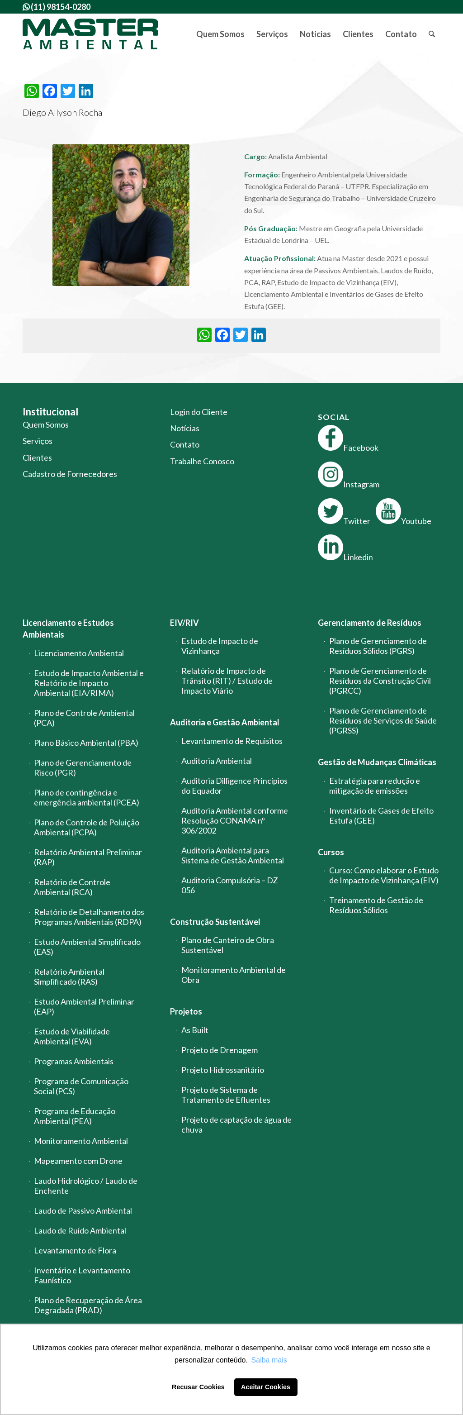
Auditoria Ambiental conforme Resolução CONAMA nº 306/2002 (234, 820)
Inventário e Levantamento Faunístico (82, 1275)
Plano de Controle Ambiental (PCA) (84, 718)
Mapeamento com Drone (78, 1161)
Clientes (37, 457)
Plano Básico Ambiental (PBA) (86, 743)
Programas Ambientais (73, 1061)
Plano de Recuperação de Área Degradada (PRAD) (88, 1305)
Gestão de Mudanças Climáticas (377, 762)
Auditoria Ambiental (216, 761)
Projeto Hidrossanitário (222, 1070)
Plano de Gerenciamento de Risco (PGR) (83, 767)
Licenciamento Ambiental (79, 653)
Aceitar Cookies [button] (265, 1387)
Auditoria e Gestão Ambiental (224, 722)
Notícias (184, 428)
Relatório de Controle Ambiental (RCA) (72, 887)
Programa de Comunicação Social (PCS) (81, 1086)
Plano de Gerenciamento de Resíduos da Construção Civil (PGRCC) (380, 681)
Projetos (186, 1011)
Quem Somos (46, 424)
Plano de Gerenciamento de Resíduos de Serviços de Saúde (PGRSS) (383, 720)
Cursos (331, 852)
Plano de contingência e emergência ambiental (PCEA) (86, 797)
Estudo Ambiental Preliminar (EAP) (84, 1006)
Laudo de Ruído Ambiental (80, 1230)
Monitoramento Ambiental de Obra (233, 975)
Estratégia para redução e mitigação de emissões (374, 786)
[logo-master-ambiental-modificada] (90, 34)
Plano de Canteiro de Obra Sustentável (227, 945)
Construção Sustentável (215, 922)
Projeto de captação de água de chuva (236, 1124)
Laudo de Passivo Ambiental (83, 1210)
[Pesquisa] (431, 34)
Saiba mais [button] (269, 1360)
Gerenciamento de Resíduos (369, 623)
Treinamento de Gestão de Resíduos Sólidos (376, 905)
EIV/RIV (184, 623)
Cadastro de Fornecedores (70, 474)
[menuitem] (220, 34)
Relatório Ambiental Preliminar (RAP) (88, 857)
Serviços (37, 441)
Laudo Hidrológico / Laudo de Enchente (85, 1186)
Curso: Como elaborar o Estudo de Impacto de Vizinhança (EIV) (384, 875)
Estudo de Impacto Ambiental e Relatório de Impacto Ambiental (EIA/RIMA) (89, 683)
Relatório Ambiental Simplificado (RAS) (69, 976)
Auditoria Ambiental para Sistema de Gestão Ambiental (232, 855)
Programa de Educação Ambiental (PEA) (74, 1116)
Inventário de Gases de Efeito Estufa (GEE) (381, 815)
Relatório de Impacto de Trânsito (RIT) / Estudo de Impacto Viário (227, 681)
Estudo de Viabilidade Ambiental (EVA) (72, 1036)
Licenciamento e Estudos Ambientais (68, 628)
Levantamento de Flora (75, 1250)
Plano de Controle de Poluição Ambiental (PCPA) (86, 827)
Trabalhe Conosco (202, 461)
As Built (194, 1030)
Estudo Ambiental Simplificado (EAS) (87, 947)
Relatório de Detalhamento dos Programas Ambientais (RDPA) (89, 917)
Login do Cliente (198, 412)
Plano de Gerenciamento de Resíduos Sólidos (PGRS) (378, 646)
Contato (184, 444)
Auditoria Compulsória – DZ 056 (229, 885)
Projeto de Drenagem (219, 1050)
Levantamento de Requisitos (232, 741)
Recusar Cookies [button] (198, 1387)
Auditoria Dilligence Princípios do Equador (234, 786)
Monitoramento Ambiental (81, 1141)
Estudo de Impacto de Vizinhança (219, 646)
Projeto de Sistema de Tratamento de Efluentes (225, 1095)
